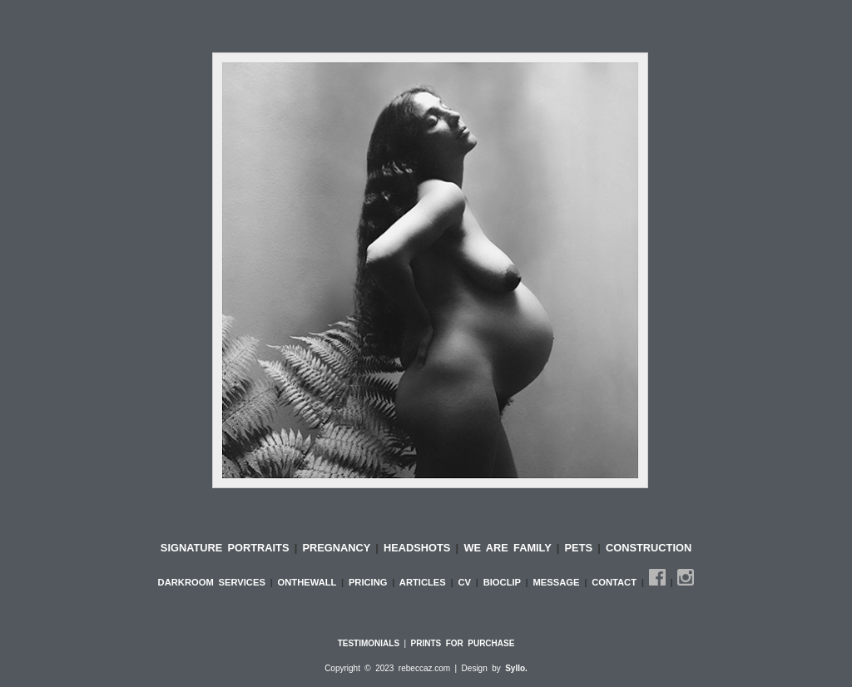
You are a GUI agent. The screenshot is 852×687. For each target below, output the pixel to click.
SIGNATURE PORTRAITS (228, 547)
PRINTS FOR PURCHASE (463, 643)
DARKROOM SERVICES (214, 582)
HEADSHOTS (420, 547)
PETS (581, 547)
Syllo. (516, 668)
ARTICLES (425, 582)
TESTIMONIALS (368, 643)
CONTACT (616, 582)
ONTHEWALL (309, 582)
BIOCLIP (504, 582)
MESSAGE (559, 582)
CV (466, 582)
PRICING (370, 582)
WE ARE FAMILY (509, 547)
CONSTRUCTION (648, 547)
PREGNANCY (336, 547)
